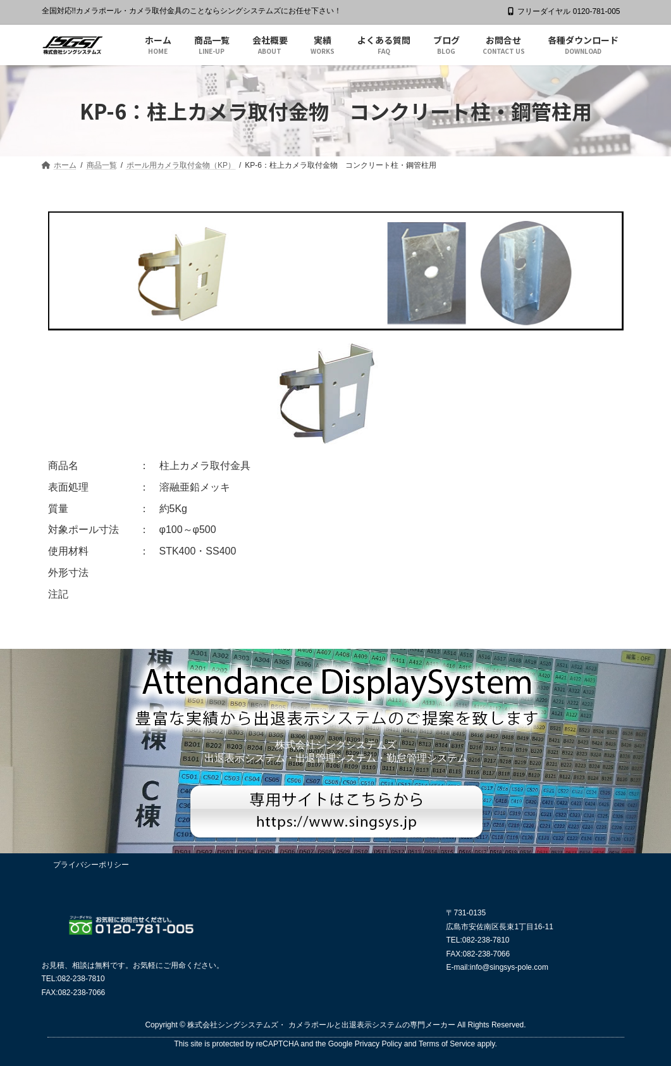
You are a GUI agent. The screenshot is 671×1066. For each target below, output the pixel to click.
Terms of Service (447, 1043)
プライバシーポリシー (91, 864)
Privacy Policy (378, 1043)
